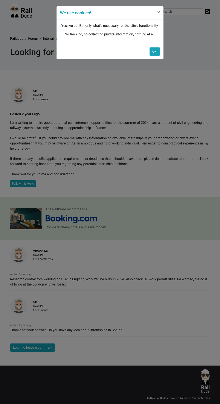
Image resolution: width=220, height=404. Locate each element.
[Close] (158, 12)
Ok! (154, 51)
